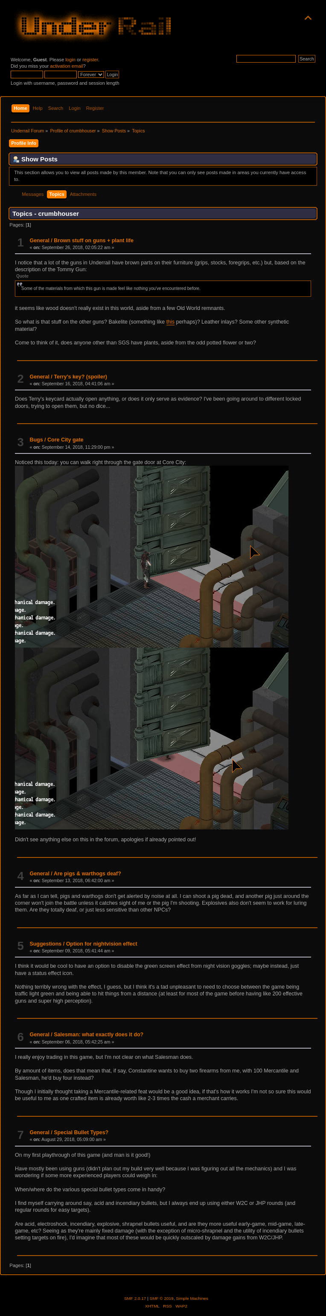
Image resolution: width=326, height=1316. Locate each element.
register (90, 59)
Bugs (36, 440)
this (170, 322)
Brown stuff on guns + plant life (94, 241)
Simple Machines (192, 1298)
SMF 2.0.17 (135, 1298)
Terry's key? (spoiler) (80, 377)
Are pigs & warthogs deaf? (87, 874)
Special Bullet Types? (81, 1132)
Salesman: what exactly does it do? (98, 1035)
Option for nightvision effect (101, 944)
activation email (66, 66)
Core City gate (65, 440)
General (39, 241)
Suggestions (45, 944)
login (70, 59)
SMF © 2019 (162, 1298)
